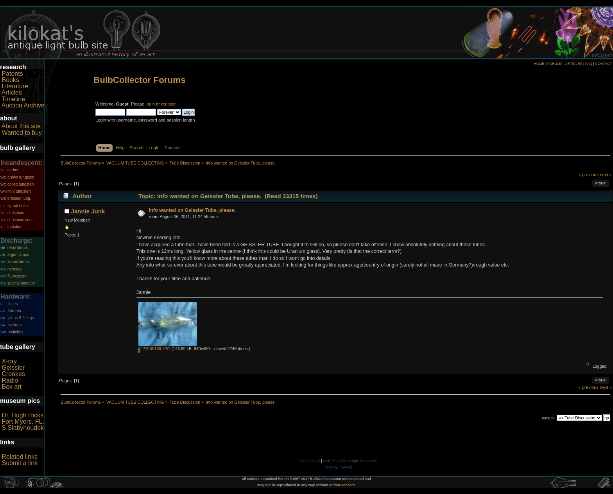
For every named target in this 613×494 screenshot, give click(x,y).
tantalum (14, 227)
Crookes (13, 373)
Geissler (13, 367)
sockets (15, 325)
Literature (15, 86)
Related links (20, 456)
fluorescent (17, 276)
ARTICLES (574, 64)
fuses (13, 304)
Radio (10, 380)
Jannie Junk (88, 211)
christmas (15, 213)
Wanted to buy (22, 132)
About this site (21, 126)
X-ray (9, 361)
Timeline (13, 99)
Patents (12, 73)
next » (606, 174)
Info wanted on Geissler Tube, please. (192, 210)
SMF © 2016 (334, 460)
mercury (14, 269)
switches (15, 332)
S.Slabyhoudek (23, 427)
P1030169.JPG (154, 348)
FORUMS (555, 64)
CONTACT (603, 64)
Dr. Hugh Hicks (22, 415)
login (150, 104)
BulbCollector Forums (139, 80)
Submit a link (20, 463)
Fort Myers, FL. (23, 421)
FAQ (588, 64)
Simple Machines (362, 460)
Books (10, 80)
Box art (12, 386)
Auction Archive (23, 105)
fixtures (14, 311)
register (168, 104)
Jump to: (548, 418)
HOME (539, 64)
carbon (13, 170)
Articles (12, 92)
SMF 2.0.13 (310, 460)
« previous (588, 174)
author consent (342, 485)
